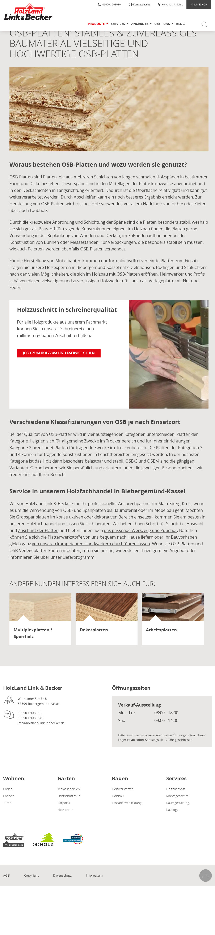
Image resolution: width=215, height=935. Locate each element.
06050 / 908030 (109, 4)
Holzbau (118, 796)
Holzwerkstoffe (122, 789)
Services (118, 24)
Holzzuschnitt (175, 789)
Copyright (31, 875)
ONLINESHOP (199, 4)
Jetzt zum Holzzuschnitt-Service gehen (59, 353)
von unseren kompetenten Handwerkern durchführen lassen (91, 544)
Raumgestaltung (177, 803)
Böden (7, 789)
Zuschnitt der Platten (38, 530)
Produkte (96, 24)
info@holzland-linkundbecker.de (41, 723)
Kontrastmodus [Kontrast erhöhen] (141, 4)
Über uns (162, 24)
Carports (64, 803)
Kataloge (172, 809)
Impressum (94, 875)
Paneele (8, 796)
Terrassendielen (69, 789)
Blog (180, 24)
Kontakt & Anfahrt (170, 4)
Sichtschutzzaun (69, 796)
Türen (7, 803)
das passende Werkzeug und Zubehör (140, 530)
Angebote (139, 24)
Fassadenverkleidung (127, 803)
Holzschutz (65, 809)
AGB (6, 875)
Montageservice (177, 796)
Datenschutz (62, 875)
